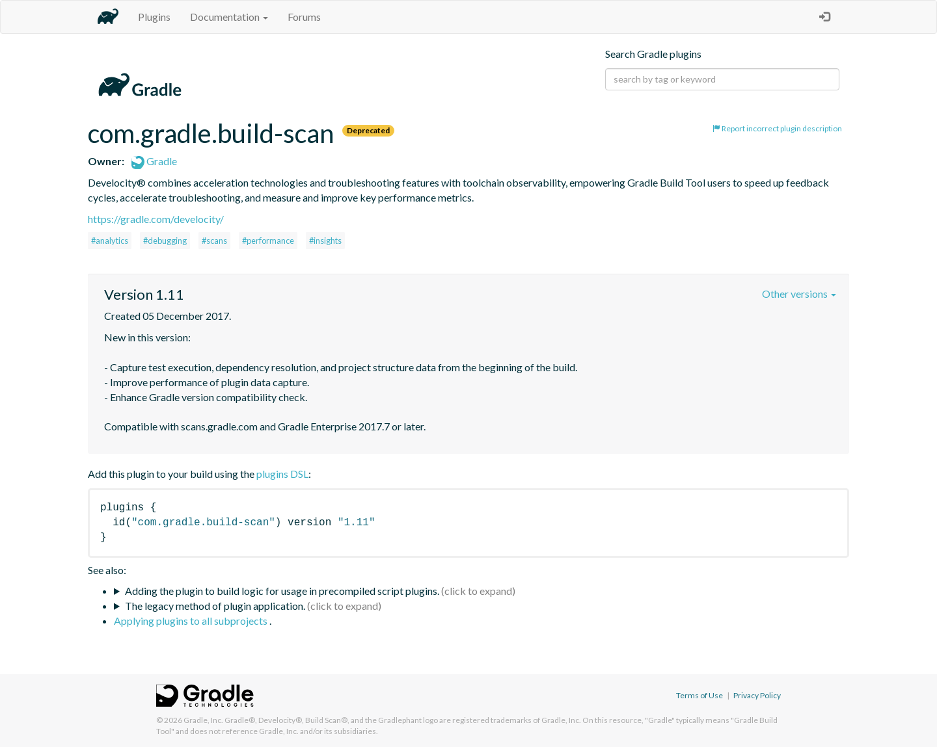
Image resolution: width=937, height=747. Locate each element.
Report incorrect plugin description (777, 128)
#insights (325, 240)
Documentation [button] (229, 16)
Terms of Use (699, 695)
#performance (268, 240)
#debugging (165, 240)
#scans (214, 240)
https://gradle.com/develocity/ (156, 219)
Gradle (154, 161)
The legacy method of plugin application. (215, 605)
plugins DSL (282, 473)
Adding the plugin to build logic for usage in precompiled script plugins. (282, 590)
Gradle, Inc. (203, 720)
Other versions (799, 293)
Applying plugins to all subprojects (191, 620)
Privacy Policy (757, 695)
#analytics (109, 240)
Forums (304, 16)
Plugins (154, 16)
